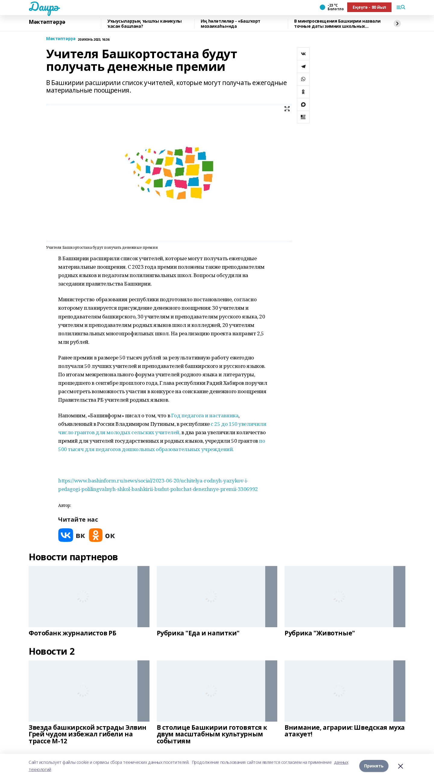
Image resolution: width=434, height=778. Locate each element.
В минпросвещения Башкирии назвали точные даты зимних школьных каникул (337, 24)
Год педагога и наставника (205, 415)
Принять (374, 766)
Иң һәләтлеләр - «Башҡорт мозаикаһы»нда (230, 24)
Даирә (43, 6)
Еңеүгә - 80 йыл (369, 7)
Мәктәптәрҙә (47, 22)
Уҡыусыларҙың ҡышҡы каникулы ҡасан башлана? (144, 24)
